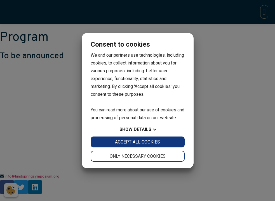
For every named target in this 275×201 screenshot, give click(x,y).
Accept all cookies (137, 142)
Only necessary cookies (138, 156)
